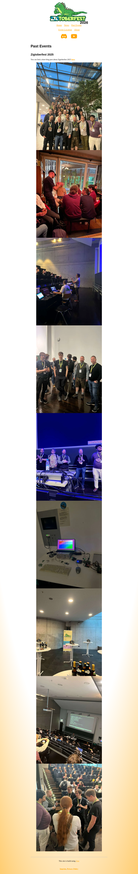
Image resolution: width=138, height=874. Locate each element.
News (66, 25)
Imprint (63, 869)
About (77, 29)
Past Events (76, 25)
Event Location (65, 29)
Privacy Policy (72, 869)
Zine (77, 861)
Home (59, 25)
